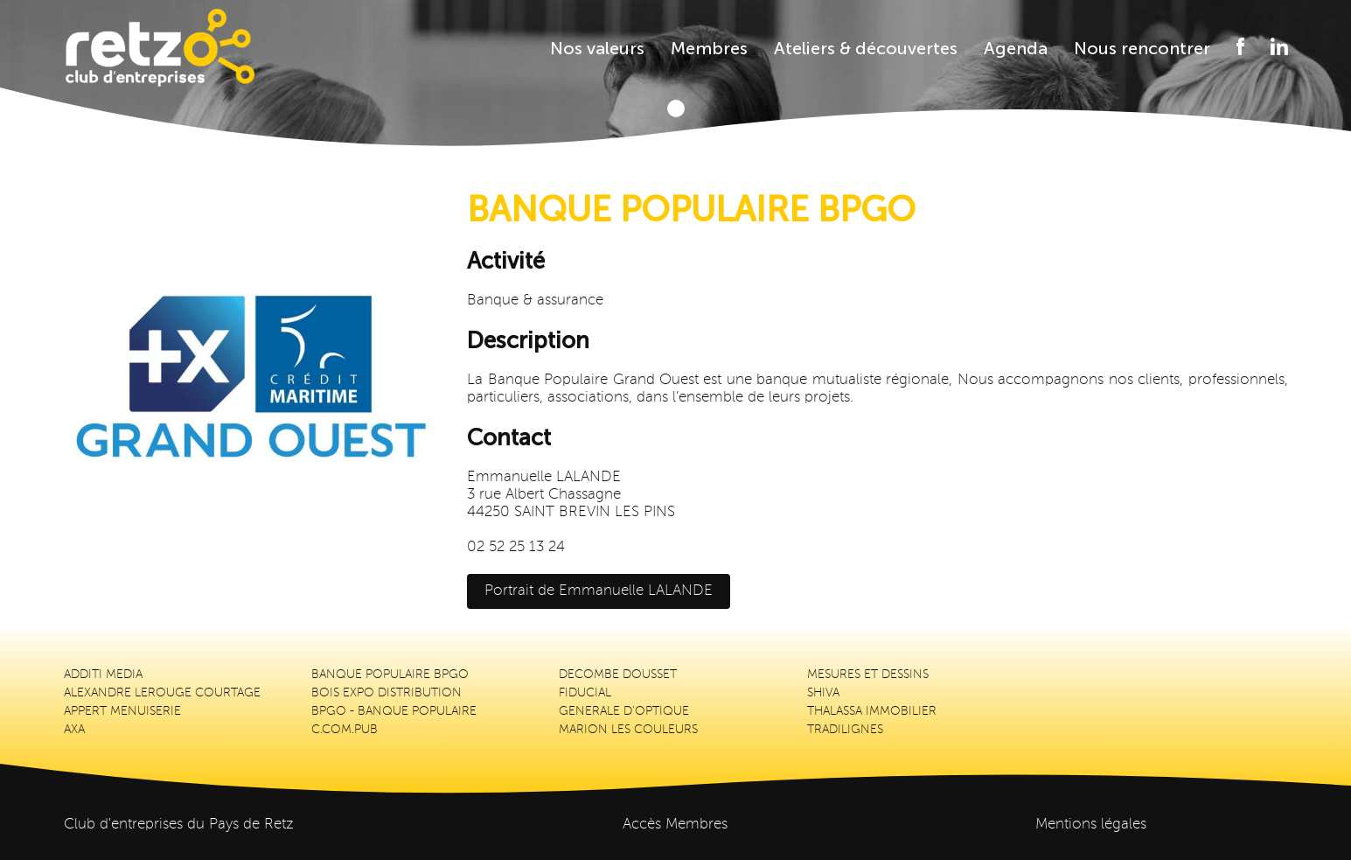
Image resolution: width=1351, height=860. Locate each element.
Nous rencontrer (1142, 48)
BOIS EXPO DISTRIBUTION (386, 693)
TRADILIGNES (845, 730)
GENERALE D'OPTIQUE (624, 711)
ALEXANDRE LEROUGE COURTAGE (162, 693)
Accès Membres (675, 824)
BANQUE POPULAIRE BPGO (390, 674)
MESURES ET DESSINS (868, 674)
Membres (709, 48)
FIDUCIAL (585, 693)
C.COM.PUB (344, 730)
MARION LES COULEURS (628, 730)
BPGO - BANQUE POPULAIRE (394, 711)
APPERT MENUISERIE (122, 711)
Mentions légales (1090, 824)
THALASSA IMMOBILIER (872, 711)
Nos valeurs (597, 48)
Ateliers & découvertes (866, 48)
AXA (74, 730)
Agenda (1016, 48)
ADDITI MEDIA (103, 674)
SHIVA (823, 693)
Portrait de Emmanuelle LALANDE (598, 591)
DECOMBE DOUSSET (618, 674)
